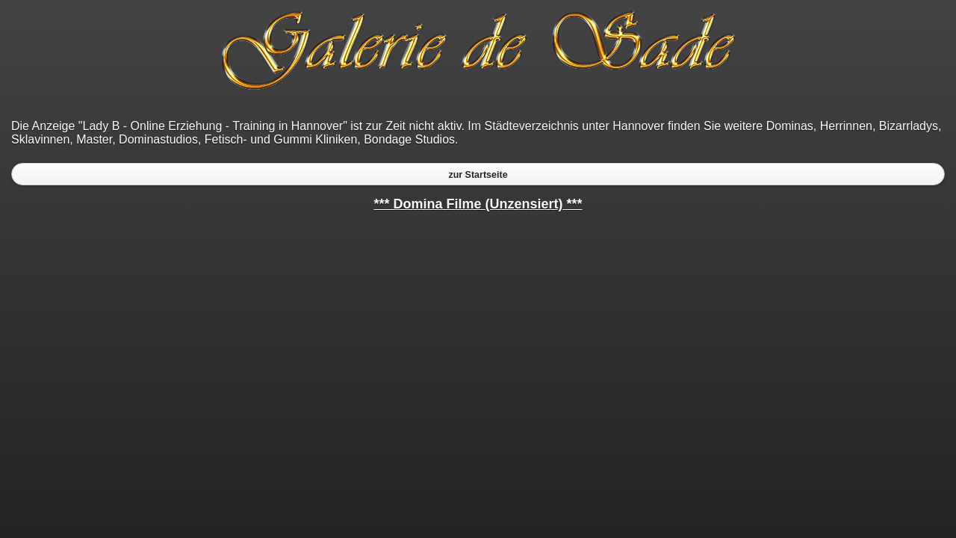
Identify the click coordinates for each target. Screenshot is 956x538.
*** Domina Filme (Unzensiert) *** (477, 204)
